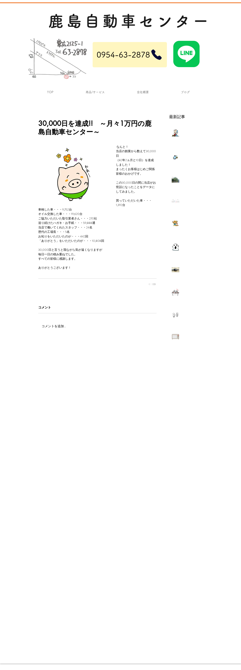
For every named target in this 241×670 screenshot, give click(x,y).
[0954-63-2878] (130, 54)
